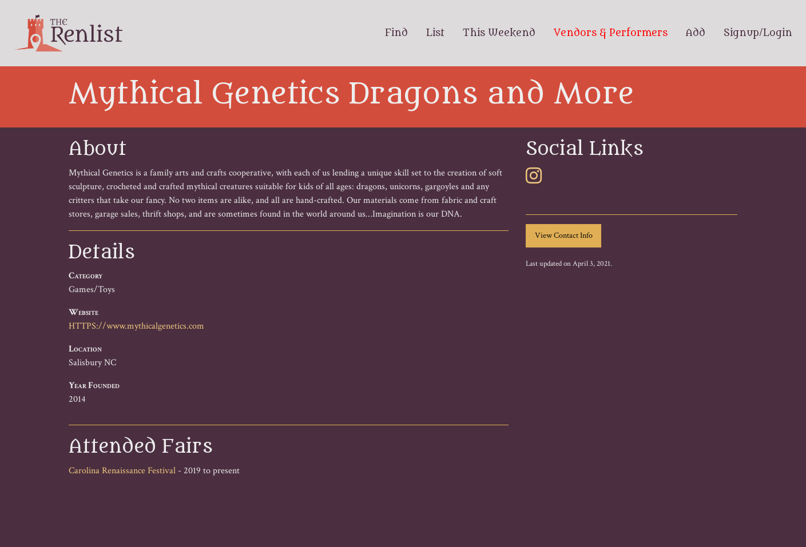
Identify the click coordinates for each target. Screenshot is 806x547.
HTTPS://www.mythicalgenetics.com (136, 326)
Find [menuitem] (396, 33)
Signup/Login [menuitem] (758, 33)
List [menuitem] (435, 33)
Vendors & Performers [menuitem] (611, 33)
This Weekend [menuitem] (499, 33)
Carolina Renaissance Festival (122, 471)
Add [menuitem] (695, 33)
